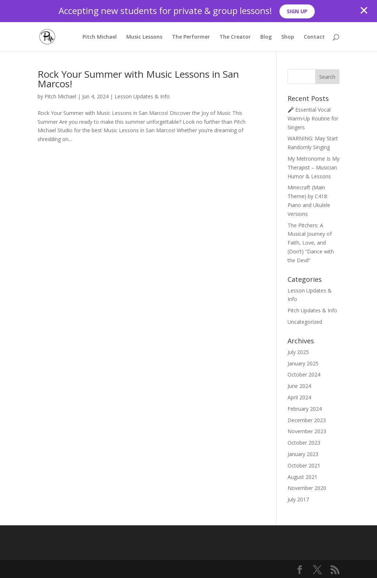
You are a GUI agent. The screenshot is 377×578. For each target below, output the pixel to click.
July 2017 (298, 499)
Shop (287, 37)
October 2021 (304, 465)
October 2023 (304, 442)
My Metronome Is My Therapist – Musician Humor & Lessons (313, 167)
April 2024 (299, 397)
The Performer (191, 37)
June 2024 (299, 385)
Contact (314, 37)
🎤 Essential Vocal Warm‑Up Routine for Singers (313, 118)
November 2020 (307, 487)
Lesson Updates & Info (142, 96)
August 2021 (302, 476)
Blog (266, 37)
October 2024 (304, 374)
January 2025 (303, 363)
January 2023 (303, 454)
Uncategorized (305, 321)
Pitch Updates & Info (312, 310)
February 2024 (305, 408)
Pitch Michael (99, 37)
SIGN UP (297, 11)
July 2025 (298, 351)
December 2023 (307, 420)
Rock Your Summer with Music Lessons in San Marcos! (138, 78)
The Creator (235, 37)
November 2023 (307, 431)
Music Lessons (144, 37)
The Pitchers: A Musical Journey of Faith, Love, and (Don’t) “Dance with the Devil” (311, 243)
